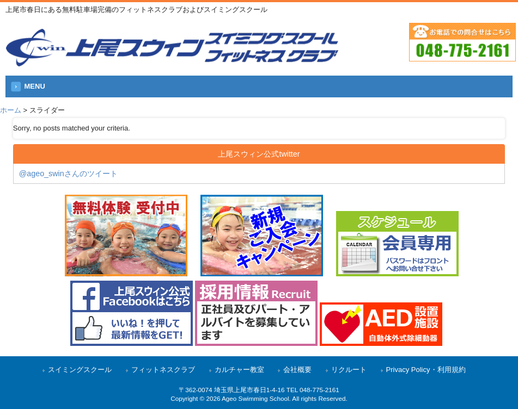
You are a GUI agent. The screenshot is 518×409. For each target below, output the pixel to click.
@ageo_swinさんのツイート (68, 173)
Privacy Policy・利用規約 (426, 369)
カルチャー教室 (239, 369)
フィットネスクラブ (163, 369)
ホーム (10, 110)
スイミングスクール (80, 369)
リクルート (349, 369)
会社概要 (297, 369)
